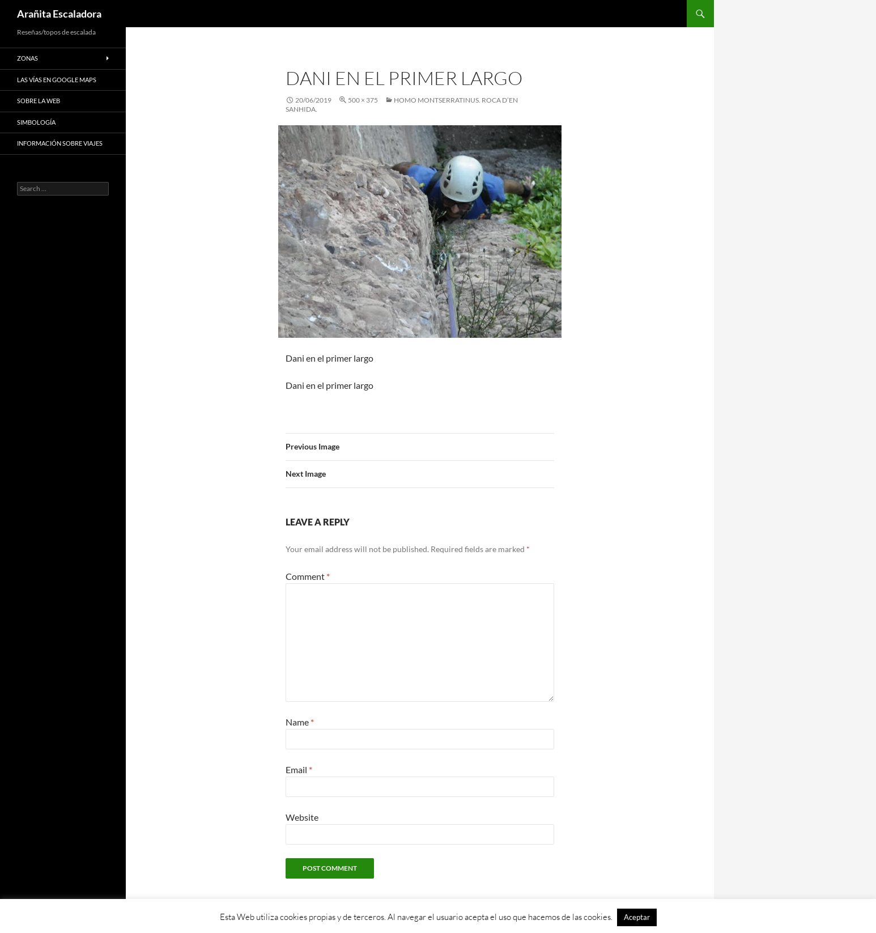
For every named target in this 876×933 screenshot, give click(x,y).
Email (299, 769)
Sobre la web (38, 100)
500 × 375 (363, 100)
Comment (308, 576)
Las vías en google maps (56, 79)
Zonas (27, 58)
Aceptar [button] (637, 917)
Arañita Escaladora (59, 13)
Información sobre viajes (60, 143)
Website (302, 817)
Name (300, 721)
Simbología (36, 122)
